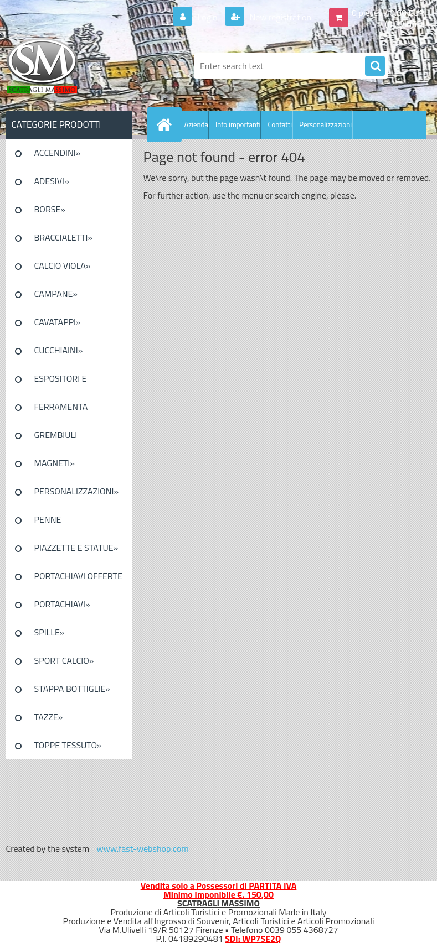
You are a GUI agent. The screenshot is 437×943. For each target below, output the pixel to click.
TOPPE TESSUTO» (68, 745)
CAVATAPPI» (57, 322)
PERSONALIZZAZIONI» (76, 491)
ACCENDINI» (57, 152)
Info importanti (237, 124)
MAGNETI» (54, 463)
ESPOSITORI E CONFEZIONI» (60, 382)
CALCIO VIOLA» (62, 265)
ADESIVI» (51, 180)
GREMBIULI (56, 434)
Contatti (280, 124)
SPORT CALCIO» (64, 660)
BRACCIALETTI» (63, 237)
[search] (375, 66)
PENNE (47, 519)
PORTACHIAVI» (62, 604)
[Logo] (82, 65)
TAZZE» (48, 716)
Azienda (196, 124)
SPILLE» (49, 632)
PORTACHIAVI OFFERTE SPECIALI (78, 579)
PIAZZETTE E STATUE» (76, 547)
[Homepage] (166, 124)
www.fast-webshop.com (143, 848)
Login (207, 17)
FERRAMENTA (61, 406)
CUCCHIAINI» (58, 350)
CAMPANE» (56, 293)
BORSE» (49, 209)
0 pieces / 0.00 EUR (388, 12)
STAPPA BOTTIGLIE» (72, 688)
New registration (279, 17)
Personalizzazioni (325, 124)
